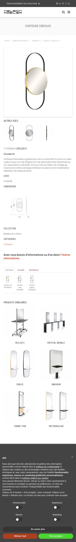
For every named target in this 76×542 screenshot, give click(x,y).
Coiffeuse (8, 244)
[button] (72, 457)
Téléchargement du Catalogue (23, 4)
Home (6, 41)
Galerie (20, 270)
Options (9, 270)
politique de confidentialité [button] (47, 467)
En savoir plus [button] (38, 529)
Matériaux (34, 270)
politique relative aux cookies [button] (35, 478)
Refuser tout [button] (20, 536)
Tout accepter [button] (55, 536)
